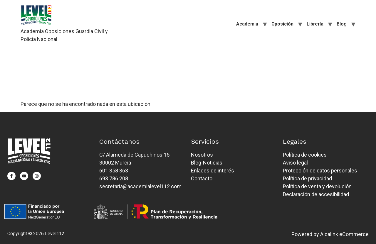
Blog (342, 24)
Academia (247, 24)
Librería (315, 24)
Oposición (282, 24)
